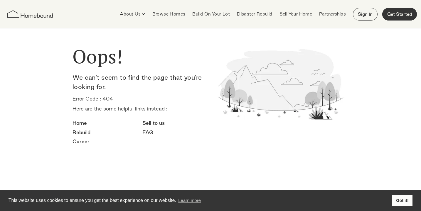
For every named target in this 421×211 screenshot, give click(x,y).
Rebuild (81, 132)
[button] (132, 14)
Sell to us (153, 123)
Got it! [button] (402, 200)
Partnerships (332, 13)
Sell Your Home (295, 13)
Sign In (365, 14)
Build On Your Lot (211, 13)
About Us (130, 13)
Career (81, 141)
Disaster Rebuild (254, 13)
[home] (30, 14)
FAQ (148, 132)
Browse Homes (169, 13)
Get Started (399, 14)
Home (80, 123)
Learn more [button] (189, 200)
